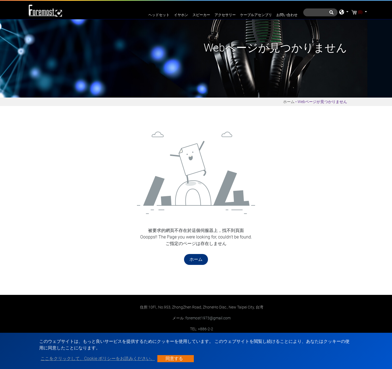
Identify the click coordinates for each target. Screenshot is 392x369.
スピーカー (201, 15)
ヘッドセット (159, 15)
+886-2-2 (205, 329)
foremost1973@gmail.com (208, 318)
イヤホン (181, 15)
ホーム (289, 101)
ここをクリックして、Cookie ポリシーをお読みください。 (98, 358)
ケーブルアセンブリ (256, 15)
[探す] (320, 12)
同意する (174, 358)
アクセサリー (225, 15)
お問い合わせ (287, 15)
